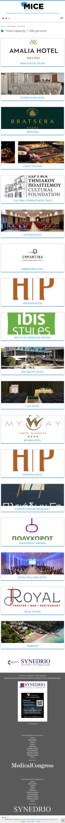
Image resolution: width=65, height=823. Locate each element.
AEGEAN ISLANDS (32, 753)
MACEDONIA (32, 740)
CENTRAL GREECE (32, 748)
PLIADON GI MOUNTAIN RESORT (32, 508)
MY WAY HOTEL (32, 440)
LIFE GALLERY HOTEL (32, 371)
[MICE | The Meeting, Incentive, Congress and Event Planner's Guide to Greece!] (32, 6)
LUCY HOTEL (32, 406)
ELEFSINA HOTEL (33, 234)
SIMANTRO (32, 645)
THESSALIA (32, 746)
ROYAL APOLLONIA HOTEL (32, 577)
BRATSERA (32, 131)
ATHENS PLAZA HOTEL (32, 97)
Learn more (30, 821)
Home (3, 26)
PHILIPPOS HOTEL (32, 474)
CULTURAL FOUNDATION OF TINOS (32, 200)
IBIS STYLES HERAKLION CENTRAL (32, 337)
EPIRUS (32, 744)
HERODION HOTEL (33, 303)
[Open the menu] (61, 18)
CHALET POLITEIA (32, 166)
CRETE (32, 757)
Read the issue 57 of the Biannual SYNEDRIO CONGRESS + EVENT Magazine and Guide (32, 678)
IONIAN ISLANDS (32, 755)
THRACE (32, 742)
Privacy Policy (32, 724)
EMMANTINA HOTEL (32, 269)
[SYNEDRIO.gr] (9, 18)
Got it (38, 821)
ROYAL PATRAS (32, 611)
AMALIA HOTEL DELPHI (32, 63)
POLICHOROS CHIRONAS (32, 543)
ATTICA (32, 738)
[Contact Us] (3, 18)
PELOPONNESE (33, 750)
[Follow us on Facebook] (6, 18)
